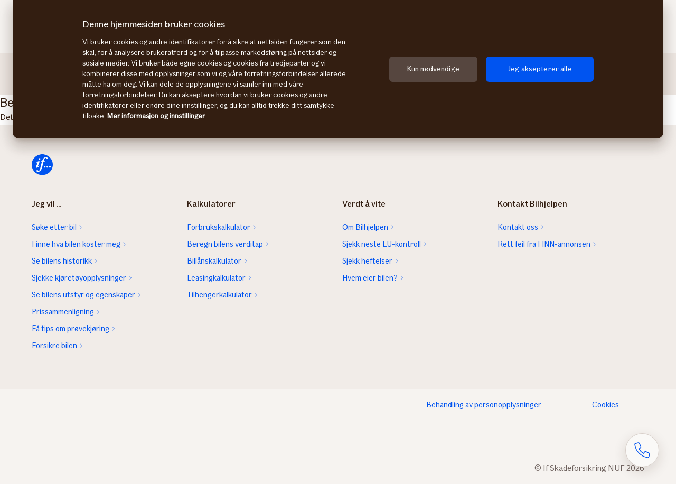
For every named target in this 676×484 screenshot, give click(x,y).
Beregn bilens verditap (225, 244)
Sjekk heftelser (367, 261)
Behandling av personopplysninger (483, 404)
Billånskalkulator (214, 261)
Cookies (605, 404)
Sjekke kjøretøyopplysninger (79, 278)
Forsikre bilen (54, 345)
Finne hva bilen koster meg (76, 244)
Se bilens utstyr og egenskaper (83, 295)
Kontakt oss (517, 227)
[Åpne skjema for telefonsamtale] (642, 450)
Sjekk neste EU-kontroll (381, 244)
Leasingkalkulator (216, 278)
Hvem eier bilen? (370, 278)
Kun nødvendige (433, 68)
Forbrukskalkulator (218, 227)
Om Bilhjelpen (365, 227)
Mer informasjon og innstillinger (156, 115)
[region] (338, 69)
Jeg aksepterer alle (540, 68)
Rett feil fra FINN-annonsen (543, 244)
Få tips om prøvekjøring (70, 328)
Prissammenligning (63, 312)
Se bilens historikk (62, 261)
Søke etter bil (54, 227)
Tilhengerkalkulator (219, 295)
